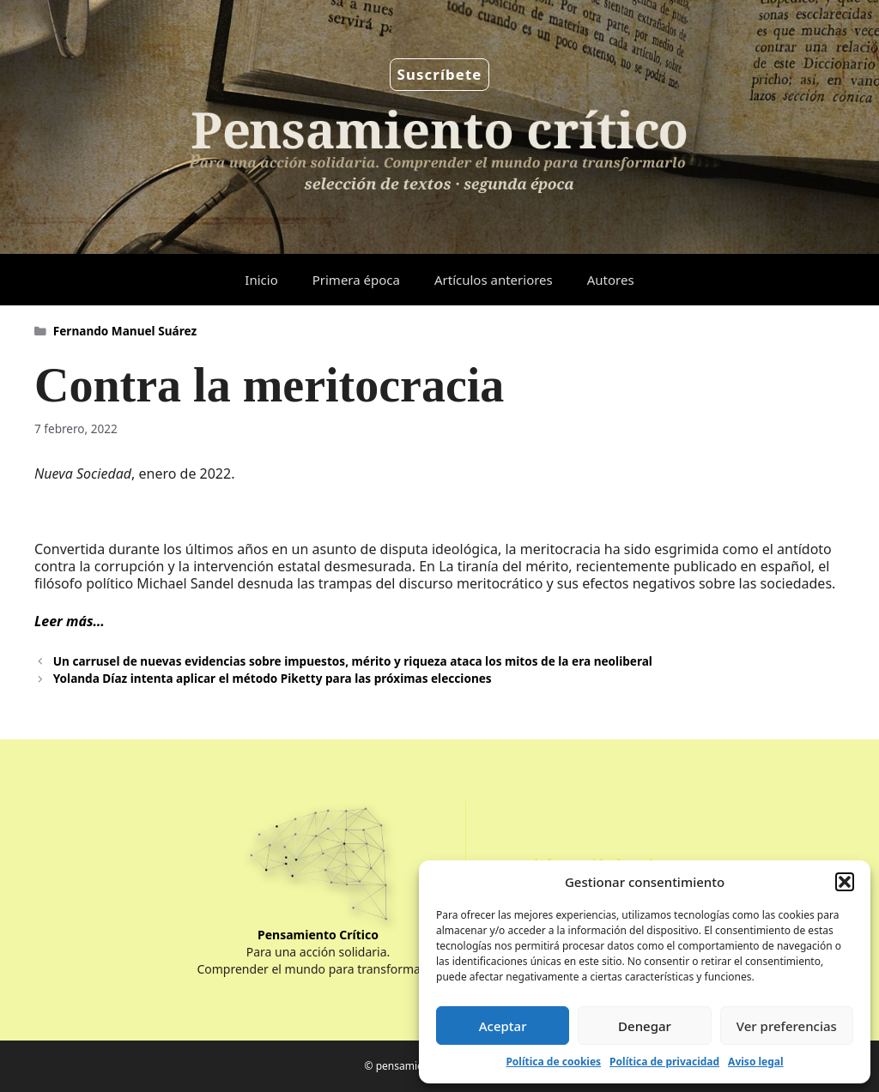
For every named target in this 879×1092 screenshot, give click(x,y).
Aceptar (503, 1026)
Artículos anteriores (493, 279)
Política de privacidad (664, 1061)
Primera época (356, 279)
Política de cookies (553, 1061)
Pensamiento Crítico (318, 934)
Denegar (644, 1026)
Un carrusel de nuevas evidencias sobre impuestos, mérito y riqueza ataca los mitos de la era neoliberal (352, 661)
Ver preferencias (787, 1026)
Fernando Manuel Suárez (125, 331)
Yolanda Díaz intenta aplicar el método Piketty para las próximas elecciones (272, 678)
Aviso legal (755, 1061)
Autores (610, 279)
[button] (844, 881)
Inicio (261, 279)
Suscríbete (439, 74)
